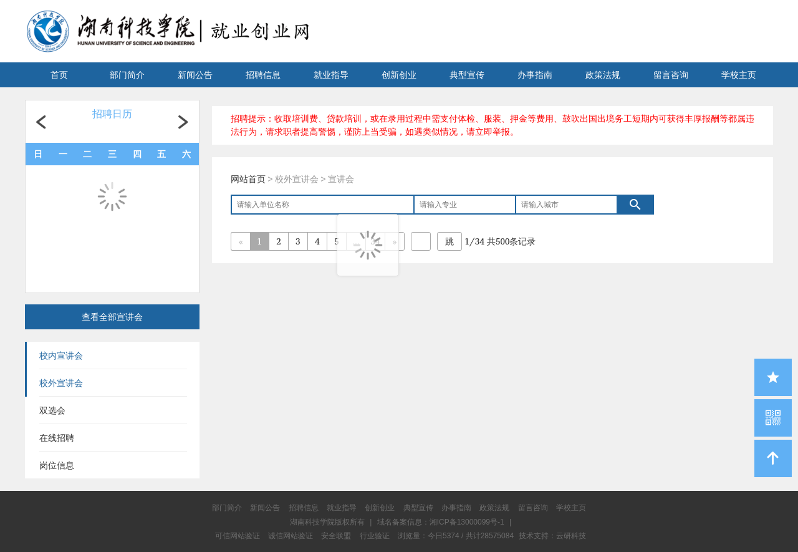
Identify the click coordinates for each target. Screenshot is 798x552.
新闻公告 (195, 75)
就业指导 (331, 75)
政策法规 (602, 75)
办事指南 (534, 75)
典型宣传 (466, 75)
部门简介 (127, 75)
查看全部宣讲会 (112, 317)
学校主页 (738, 75)
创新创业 (399, 75)
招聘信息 (263, 75)
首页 (59, 75)
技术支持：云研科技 (552, 535)
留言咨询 (670, 75)
